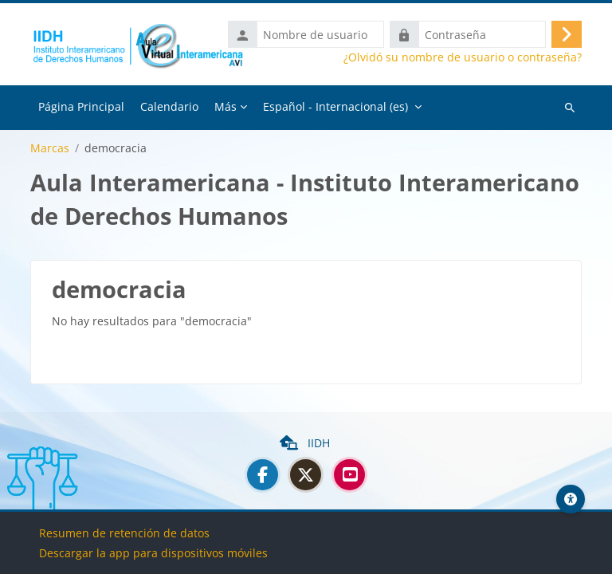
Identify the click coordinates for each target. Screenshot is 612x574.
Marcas (49, 148)
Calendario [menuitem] (169, 106)
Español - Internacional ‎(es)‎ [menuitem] (335, 106)
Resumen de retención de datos (124, 533)
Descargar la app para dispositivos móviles (153, 552)
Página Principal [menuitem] (81, 106)
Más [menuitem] (225, 106)
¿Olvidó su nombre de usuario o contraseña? (462, 57)
